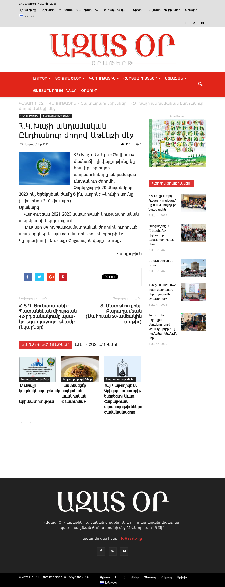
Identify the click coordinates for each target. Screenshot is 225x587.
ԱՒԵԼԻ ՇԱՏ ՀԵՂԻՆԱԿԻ (96, 345)
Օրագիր (191, 10)
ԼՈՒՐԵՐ (42, 78)
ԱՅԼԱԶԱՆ (176, 78)
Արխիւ (138, 10)
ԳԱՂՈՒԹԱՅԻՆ (104, 78)
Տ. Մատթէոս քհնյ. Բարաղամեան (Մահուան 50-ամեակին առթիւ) (114, 313)
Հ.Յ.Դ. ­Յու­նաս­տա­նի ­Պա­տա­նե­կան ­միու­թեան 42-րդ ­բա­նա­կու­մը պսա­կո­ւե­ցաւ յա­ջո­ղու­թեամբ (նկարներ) (48, 316)
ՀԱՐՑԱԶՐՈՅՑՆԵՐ (142, 78)
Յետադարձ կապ (115, 10)
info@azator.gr (130, 538)
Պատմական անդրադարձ (78, 10)
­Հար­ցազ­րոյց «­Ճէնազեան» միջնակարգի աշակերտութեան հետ (161, 235)
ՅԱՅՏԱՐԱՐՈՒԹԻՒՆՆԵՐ (55, 90)
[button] (200, 84)
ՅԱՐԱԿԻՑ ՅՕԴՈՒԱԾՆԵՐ (45, 345)
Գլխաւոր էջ (27, 10)
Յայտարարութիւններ (164, 10)
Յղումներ (48, 10)
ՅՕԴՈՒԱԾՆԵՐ (70, 78)
